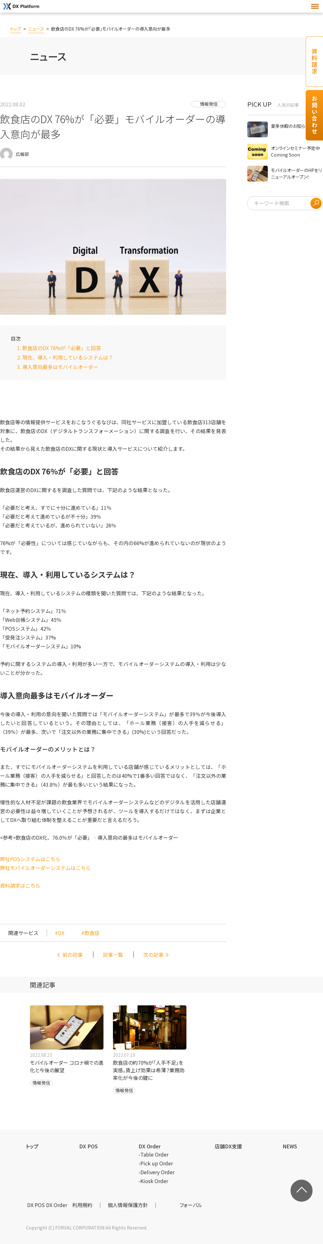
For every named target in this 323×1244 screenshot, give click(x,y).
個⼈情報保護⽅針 (128, 1205)
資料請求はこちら (20, 885)
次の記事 (153, 954)
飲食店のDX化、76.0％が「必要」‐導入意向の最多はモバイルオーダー (97, 837)
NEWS (290, 1146)
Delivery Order (157, 1172)
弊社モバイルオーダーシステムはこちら (45, 868)
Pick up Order (156, 1163)
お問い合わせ (314, 115)
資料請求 (314, 61)
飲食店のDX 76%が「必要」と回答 (61, 348)
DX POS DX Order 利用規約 (59, 1205)
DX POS (88, 1146)
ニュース (36, 29)
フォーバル (190, 1205)
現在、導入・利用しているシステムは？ (67, 357)
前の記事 (72, 954)
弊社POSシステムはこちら (30, 859)
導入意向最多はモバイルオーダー (60, 367)
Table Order (154, 1154)
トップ (15, 29)
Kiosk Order (154, 1181)
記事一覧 (113, 954)
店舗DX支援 (228, 1146)
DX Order (149, 1146)
